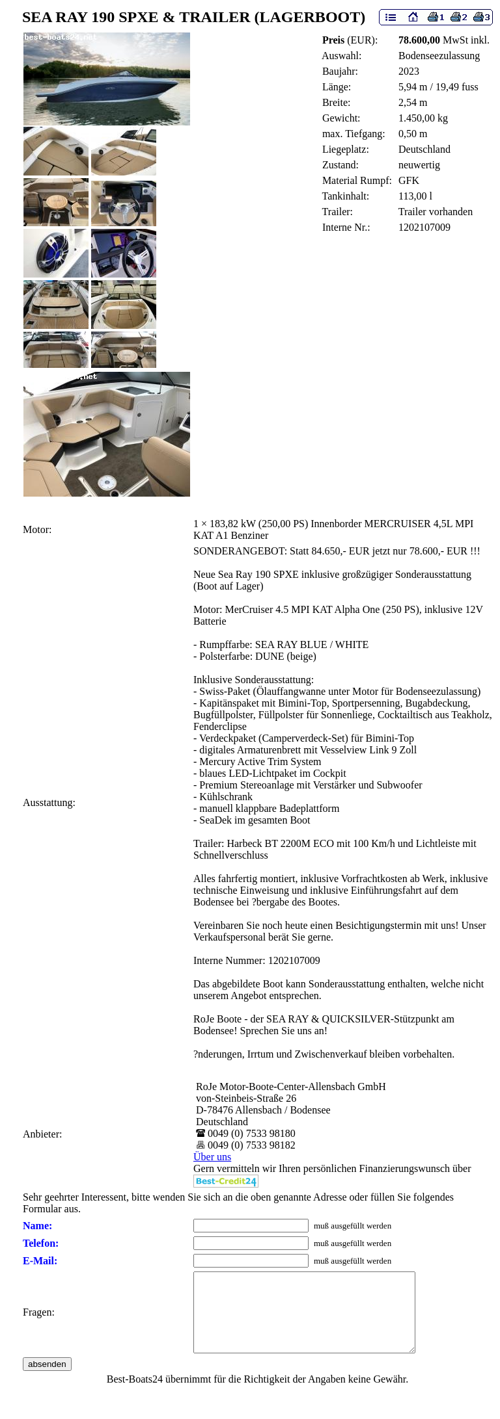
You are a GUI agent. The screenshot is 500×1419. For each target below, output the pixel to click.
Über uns (212, 1156)
